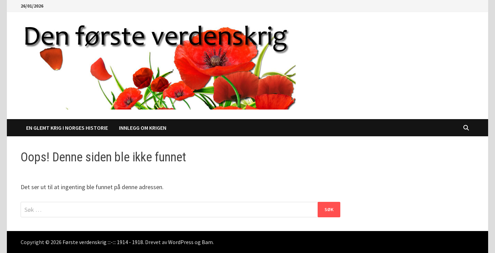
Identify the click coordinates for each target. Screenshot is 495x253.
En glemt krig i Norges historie (67, 127)
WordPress (181, 242)
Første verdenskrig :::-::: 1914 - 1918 (103, 242)
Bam (207, 242)
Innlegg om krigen (142, 127)
